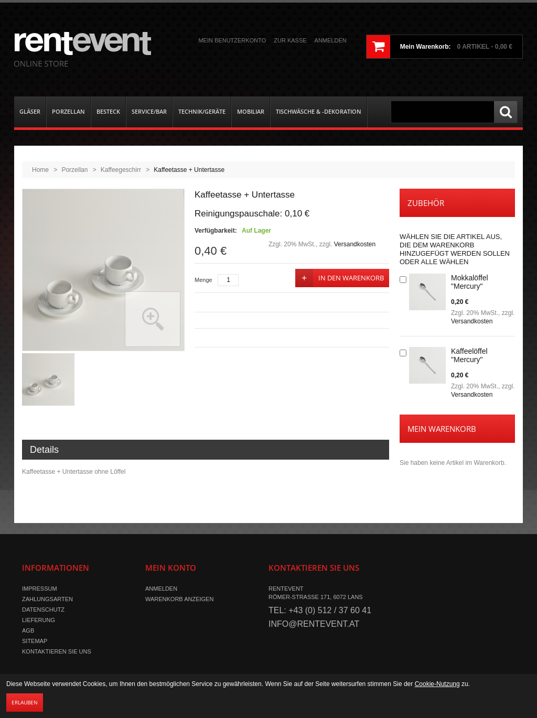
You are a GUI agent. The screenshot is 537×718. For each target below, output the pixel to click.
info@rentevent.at (313, 623)
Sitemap (34, 641)
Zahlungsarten (47, 599)
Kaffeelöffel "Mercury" (469, 355)
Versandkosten (354, 244)
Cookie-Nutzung (437, 684)
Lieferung (38, 620)
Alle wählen (444, 262)
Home (40, 169)
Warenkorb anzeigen (179, 599)
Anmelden (331, 40)
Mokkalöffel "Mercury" (469, 282)
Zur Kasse (290, 40)
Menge (203, 280)
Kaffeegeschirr (121, 169)
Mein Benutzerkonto (232, 40)
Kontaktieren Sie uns (56, 651)
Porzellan (74, 169)
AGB (28, 630)
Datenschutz (43, 609)
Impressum (39, 588)
